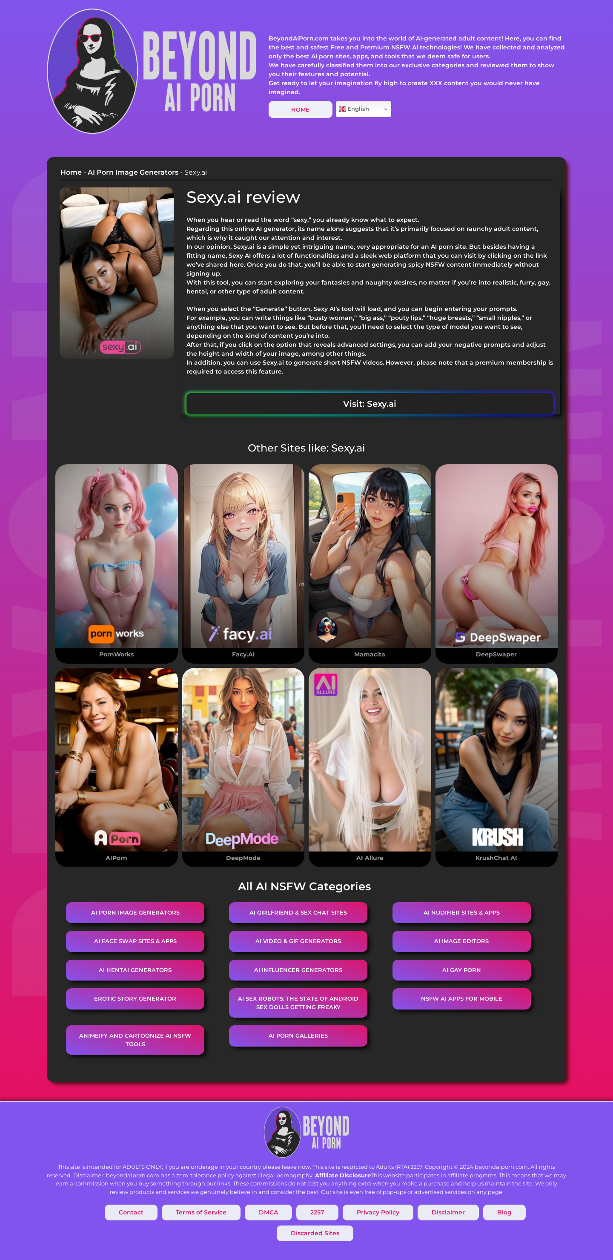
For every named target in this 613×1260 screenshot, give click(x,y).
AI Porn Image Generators (133, 172)
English (354, 108)
